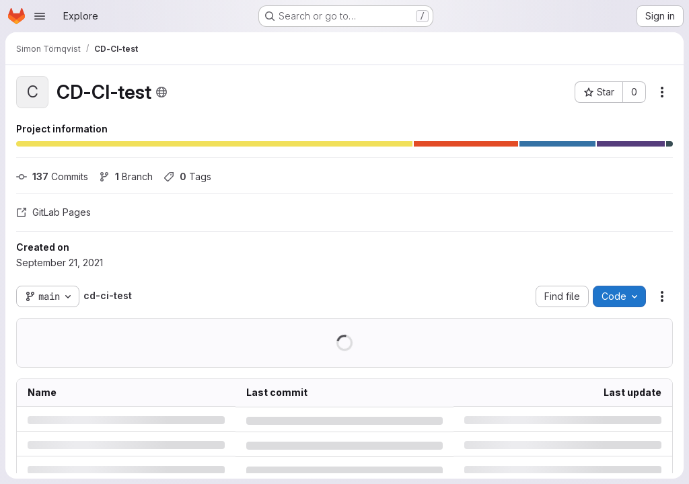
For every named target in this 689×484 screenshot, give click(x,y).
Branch (126, 176)
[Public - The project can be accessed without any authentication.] (161, 92)
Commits (52, 176)
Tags (187, 176)
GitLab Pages (53, 212)
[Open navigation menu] (39, 16)
